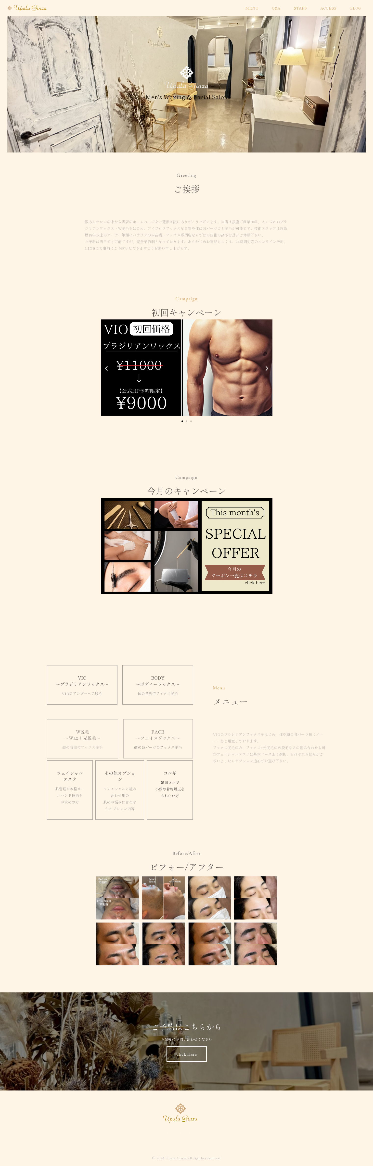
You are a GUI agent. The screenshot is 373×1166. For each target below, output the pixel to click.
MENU (251, 8)
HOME (225, 8)
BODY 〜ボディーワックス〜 (158, 707)
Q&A (276, 8)
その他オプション (119, 816)
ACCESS (328, 8)
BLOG (355, 8)
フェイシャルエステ (70, 816)
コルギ (170, 813)
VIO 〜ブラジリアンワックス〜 (82, 707)
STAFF (300, 8)
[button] (106, 368)
